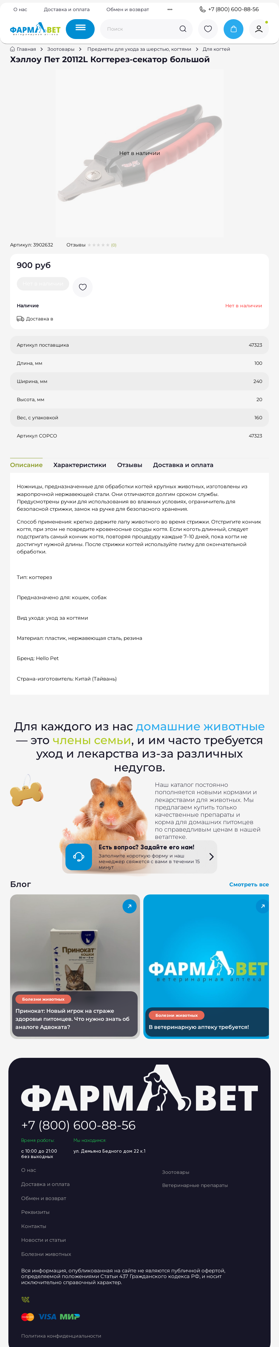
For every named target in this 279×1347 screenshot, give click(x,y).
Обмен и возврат (127, 10)
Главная (29, 56)
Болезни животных (54, 1250)
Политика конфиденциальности (70, 1324)
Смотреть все (246, 895)
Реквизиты (43, 1213)
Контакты (41, 1225)
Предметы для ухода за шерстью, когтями (143, 56)
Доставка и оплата (67, 10)
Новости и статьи (52, 1238)
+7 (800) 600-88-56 (229, 10)
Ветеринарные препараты (204, 1190)
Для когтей (220, 56)
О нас (20, 10)
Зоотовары (64, 56)
